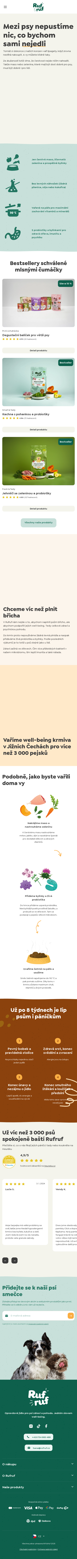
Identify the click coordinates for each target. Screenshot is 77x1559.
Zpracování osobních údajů (38, 1324)
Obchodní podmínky (28, 1549)
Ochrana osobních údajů (48, 1549)
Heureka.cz (49, 1165)
